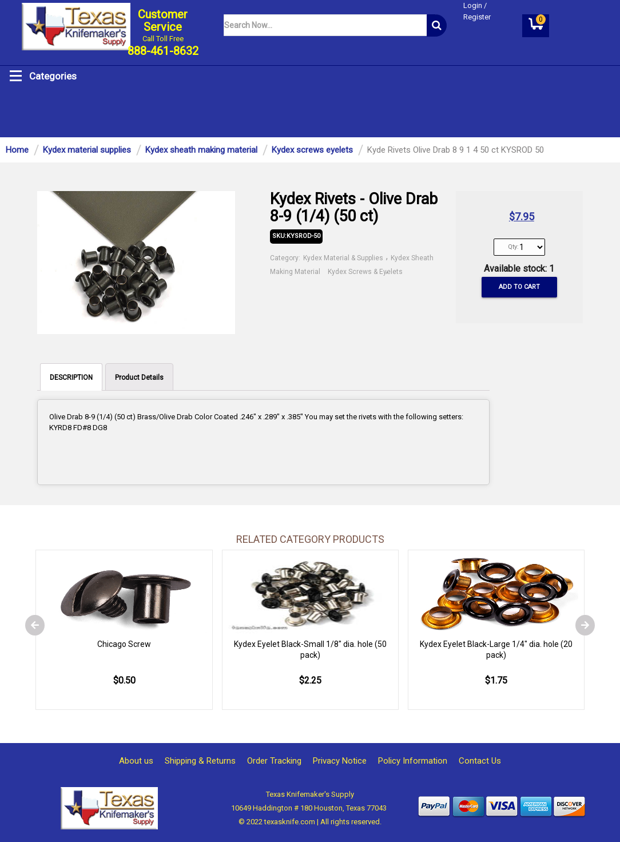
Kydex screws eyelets (312, 150)
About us (136, 761)
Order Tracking (274, 761)
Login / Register (477, 11)
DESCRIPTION (71, 378)
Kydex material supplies (87, 150)
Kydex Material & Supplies (344, 258)
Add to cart (519, 287)
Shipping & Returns (200, 761)
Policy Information (412, 761)
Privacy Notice (340, 761)
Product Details (139, 378)
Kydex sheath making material (201, 150)
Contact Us (480, 761)
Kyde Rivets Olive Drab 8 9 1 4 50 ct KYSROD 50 (455, 150)
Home (17, 150)
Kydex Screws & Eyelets (365, 272)
